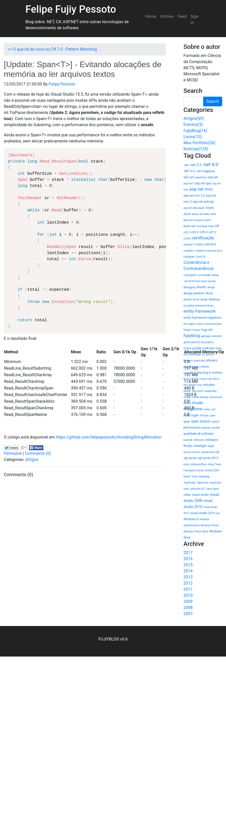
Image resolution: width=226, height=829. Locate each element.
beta (213, 214)
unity (186, 488)
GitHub (187, 348)
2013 (188, 577)
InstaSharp (194, 354)
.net (186, 165)
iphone (210, 354)
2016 (188, 558)
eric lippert (190, 324)
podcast (206, 427)
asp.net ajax (203, 183)
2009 (188, 601)
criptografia (190, 275)
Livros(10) (193, 136)
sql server (190, 458)
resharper (211, 440)
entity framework (200, 311)
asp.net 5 (189, 183)
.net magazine (205, 171)
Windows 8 (191, 519)
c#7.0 (212, 232)
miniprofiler (210, 391)
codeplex (189, 250)
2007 (188, 613)
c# (217, 226)
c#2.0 (187, 232)
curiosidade (204, 275)
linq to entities (212, 372)
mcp (199, 385)
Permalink (13, 453)
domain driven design (196, 299)
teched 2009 (212, 470)
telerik (187, 476)
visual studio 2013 (202, 513)
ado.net (189, 177)
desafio (201, 287)
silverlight (199, 446)
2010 (188, 595)
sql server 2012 (208, 458)
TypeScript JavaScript (209, 482)
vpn (218, 513)
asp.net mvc (201, 189)
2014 (188, 571)
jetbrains (212, 360)
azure (187, 214)
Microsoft (197, 391)
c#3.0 (195, 232)
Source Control (192, 452)
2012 (188, 583)
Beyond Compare (193, 220)
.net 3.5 (195, 165)
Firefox (196, 330)
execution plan (213, 324)
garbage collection (211, 336)
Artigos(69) (194, 118)
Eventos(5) (193, 124)
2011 (188, 589)
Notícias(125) (196, 149)
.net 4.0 (210, 164)
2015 (188, 564)
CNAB (199, 244)
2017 (188, 552)
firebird (187, 330)
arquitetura (201, 177)
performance (192, 427)
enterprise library (204, 305)
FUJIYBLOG (108, 639)
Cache (187, 238)
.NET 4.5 (189, 171)
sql (217, 452)
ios (203, 354)
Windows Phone (210, 525)
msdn (187, 403)
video (187, 495)
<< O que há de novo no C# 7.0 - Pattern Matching (52, 49)
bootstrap (201, 226)
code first (209, 244)
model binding (200, 397)
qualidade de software (199, 433)
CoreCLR (200, 256)
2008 (188, 607)
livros (192, 385)
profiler (216, 427)
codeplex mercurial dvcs (208, 250)
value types (212, 488)
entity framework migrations (203, 317)
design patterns (194, 293)
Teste (194, 476)
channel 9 (189, 244)
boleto (207, 220)
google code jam (203, 348)
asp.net (213, 177)
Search (212, 101)
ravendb (188, 440)
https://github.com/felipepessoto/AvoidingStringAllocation (109, 437)
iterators (188, 360)
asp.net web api (203, 201)
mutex (206, 409)
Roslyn (188, 446)
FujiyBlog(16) (195, 130)
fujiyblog (192, 335)
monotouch (215, 397)
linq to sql (205, 378)
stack (187, 464)
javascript (199, 360)
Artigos (32, 459)
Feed (182, 16)
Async (210, 208)
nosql (187, 415)
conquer (189, 256)
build (211, 226)
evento (200, 324)
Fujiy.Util (207, 330)
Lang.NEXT (190, 372)
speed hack (207, 452)
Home (150, 16)
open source (201, 421)
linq (199, 372)
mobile (187, 397)
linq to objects (192, 378)
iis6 (186, 354)
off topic (204, 415)
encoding (189, 305)
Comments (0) (38, 453)
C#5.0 (204, 232)
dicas (209, 293)
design (211, 287)
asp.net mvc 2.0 (194, 195)
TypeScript (190, 482)
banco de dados (201, 214)
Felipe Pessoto (62, 84)
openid (215, 421)
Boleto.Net (190, 226)
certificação (202, 237)
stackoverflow (198, 464)
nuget (194, 415)
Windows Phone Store (196, 531)
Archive (167, 16)
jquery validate (201, 366)
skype (210, 446)
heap (218, 348)
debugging (190, 287)
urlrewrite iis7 (197, 488)
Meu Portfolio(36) (200, 142)
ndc (213, 409)
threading (204, 476)
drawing (214, 299)
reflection (198, 440)
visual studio (200, 495)
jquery (188, 366)
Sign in (195, 19)
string (210, 464)
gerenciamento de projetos (199, 342)
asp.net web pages (194, 208)
